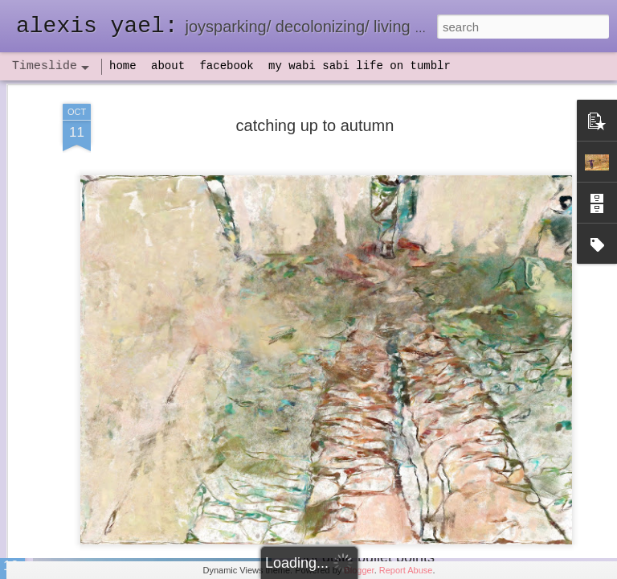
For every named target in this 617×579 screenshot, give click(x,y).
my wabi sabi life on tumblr (359, 66)
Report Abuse (406, 570)
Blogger (359, 570)
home (123, 66)
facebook (226, 66)
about (168, 66)
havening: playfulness (126, 373)
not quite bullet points (366, 557)
